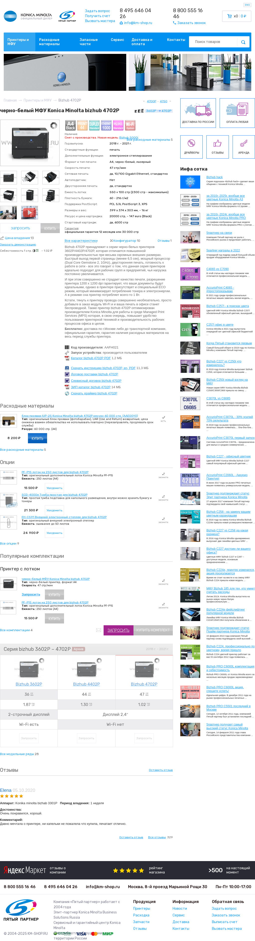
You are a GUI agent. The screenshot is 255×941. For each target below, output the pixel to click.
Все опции (8, 543)
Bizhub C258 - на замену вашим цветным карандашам (228, 513)
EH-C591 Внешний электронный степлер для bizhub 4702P (64, 517)
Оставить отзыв (161, 770)
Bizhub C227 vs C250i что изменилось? (223, 363)
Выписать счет (225, 922)
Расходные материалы (49, 42)
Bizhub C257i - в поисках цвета (227, 306)
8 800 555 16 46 (188, 13)
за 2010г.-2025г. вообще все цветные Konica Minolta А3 (225, 197)
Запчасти (141, 922)
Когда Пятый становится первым (229, 343)
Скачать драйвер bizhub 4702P (94, 393)
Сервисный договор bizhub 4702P (96, 381)
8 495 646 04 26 (135, 13)
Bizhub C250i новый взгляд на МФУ (227, 381)
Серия (11, 649)
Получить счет (97, 16)
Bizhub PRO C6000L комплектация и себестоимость (230, 668)
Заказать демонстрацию (18, 244)
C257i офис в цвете (219, 324)
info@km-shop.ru (103, 886)
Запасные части (89, 42)
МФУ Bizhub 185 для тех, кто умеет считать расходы (230, 590)
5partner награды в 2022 (223, 250)
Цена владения (19, 238)
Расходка (141, 915)
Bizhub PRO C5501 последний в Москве (228, 707)
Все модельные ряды (17, 754)
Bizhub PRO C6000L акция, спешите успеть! (225, 689)
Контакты (176, 40)
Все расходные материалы (148, 139)
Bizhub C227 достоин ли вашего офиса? (228, 550)
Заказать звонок (226, 915)
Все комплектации (15, 630)
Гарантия (71, 228)
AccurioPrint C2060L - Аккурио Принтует (227, 476)
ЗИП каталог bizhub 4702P (91, 387)
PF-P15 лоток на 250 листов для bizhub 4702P (55, 472)
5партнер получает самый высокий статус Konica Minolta (227, 726)
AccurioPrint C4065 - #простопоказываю (220, 289)
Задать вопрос (97, 11)
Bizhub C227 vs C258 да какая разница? (227, 532)
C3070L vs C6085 (218, 398)
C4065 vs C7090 (217, 269)
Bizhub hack (214, 177)
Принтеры (141, 908)
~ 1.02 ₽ (46, 250)
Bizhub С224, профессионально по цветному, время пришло (230, 648)
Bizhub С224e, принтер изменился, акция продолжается (230, 571)
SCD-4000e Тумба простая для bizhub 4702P (54, 494)
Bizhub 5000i (128, 137)
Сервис (117, 40)
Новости (180, 908)
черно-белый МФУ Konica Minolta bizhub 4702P (56, 579)
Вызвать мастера (100, 21)
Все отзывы (157, 837)
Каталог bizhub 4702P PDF (91, 358)
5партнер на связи (219, 233)
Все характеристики (81, 241)
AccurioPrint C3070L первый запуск (230, 438)
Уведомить (54, 488)
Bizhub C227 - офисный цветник (228, 456)
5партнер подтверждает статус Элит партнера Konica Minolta (227, 495)
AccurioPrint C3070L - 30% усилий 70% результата (229, 418)
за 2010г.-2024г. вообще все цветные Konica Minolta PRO (226, 216)
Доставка (181, 922)
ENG (247, 4)
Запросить (20, 228)
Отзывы (164, 241)
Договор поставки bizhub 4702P (94, 374)
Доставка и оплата (141, 42)
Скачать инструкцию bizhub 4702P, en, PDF (103, 368)
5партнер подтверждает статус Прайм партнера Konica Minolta (228, 629)
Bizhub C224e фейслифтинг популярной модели (225, 611)
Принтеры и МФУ (18, 42)
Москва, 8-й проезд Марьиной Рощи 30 (167, 886)
